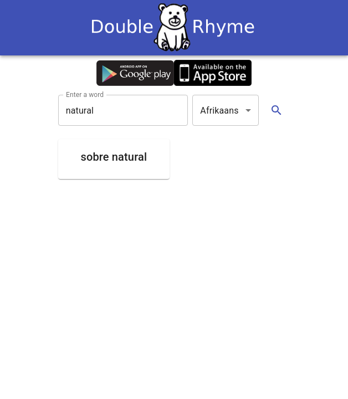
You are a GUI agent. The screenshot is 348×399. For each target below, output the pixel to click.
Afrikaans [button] (219, 110)
